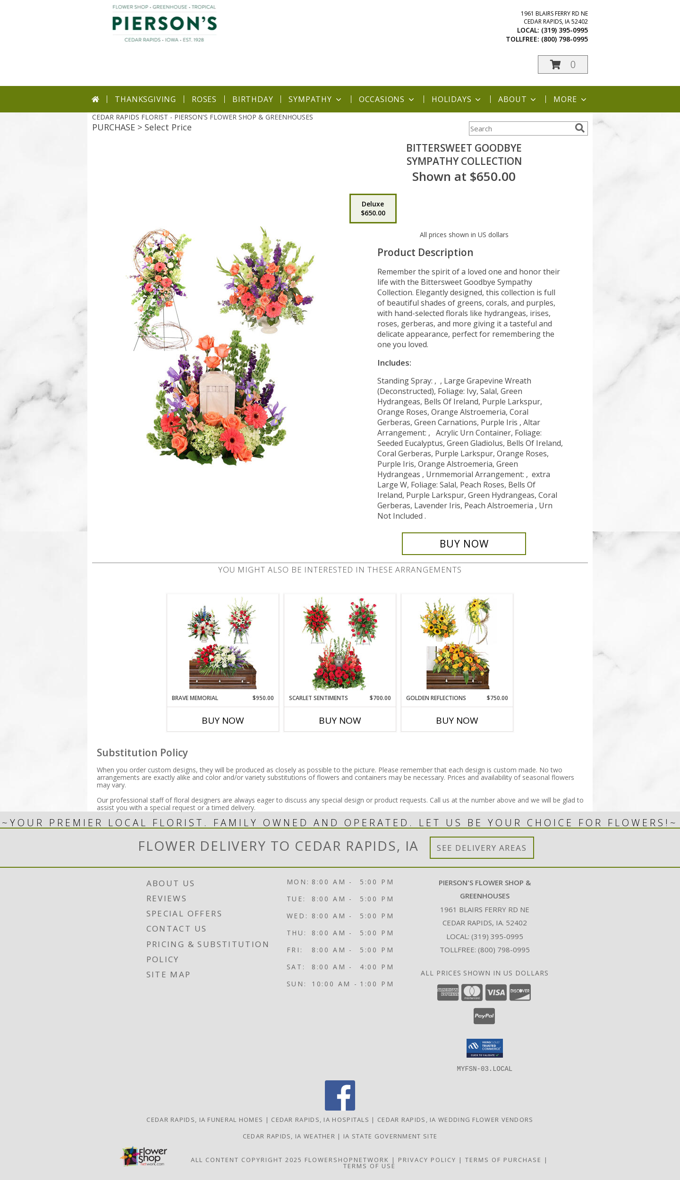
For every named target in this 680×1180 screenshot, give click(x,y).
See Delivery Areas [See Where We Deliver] (482, 847)
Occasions (387, 99)
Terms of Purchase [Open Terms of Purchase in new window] (503, 1159)
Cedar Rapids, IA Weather (289, 1135)
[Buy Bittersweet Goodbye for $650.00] (464, 543)
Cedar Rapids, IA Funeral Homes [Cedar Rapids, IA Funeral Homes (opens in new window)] (204, 1119)
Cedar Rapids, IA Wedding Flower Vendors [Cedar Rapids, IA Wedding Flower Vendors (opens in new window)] (455, 1119)
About (518, 99)
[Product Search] (519, 128)
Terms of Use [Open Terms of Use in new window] (369, 1165)
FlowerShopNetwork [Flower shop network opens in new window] (347, 1159)
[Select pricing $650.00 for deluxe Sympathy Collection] (373, 208)
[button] (563, 64)
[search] (579, 128)
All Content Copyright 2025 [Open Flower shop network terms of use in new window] (246, 1159)
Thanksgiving (145, 99)
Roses (204, 99)
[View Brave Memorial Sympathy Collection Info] (223, 644)
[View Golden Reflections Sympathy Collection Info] (457, 644)
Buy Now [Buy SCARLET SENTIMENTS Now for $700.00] (340, 720)
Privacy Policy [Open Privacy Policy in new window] (427, 1159)
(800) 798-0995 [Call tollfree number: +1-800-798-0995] (564, 38)
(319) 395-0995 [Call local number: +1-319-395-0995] (564, 30)
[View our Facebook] (340, 1107)
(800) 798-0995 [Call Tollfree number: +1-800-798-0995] (504, 949)
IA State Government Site (390, 1135)
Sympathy (316, 99)
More (570, 99)
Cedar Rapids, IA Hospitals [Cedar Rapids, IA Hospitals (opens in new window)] (320, 1119)
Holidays (457, 99)
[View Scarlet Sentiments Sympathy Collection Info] (340, 644)
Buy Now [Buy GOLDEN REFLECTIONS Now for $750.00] (457, 720)
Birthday (252, 99)
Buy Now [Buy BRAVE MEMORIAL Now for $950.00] (223, 720)
